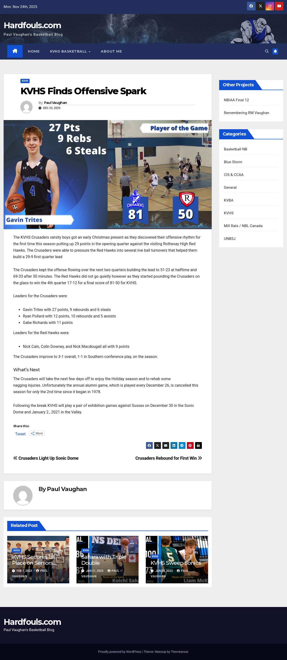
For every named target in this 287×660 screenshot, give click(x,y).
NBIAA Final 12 (236, 100)
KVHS (25, 81)
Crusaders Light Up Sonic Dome (45, 458)
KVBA (228, 200)
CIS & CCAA (234, 175)
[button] (267, 51)
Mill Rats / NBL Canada (243, 226)
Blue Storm (233, 162)
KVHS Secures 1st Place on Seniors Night (33, 563)
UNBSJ (230, 238)
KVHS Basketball (69, 51)
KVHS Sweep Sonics (176, 563)
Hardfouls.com (32, 25)
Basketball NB (235, 149)
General (230, 187)
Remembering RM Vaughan (246, 113)
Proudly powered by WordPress (120, 651)
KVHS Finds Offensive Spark (83, 91)
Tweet (20, 433)
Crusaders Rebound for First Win (168, 458)
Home (34, 51)
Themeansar (179, 651)
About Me (111, 51)
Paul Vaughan (55, 103)
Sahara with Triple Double (103, 560)
